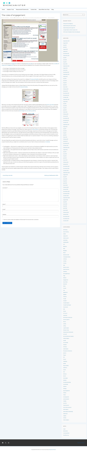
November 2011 (66, 120)
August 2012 (65, 101)
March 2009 (65, 185)
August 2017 (65, 51)
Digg (64, 275)
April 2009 (65, 183)
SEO (64, 371)
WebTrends (65, 413)
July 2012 (64, 103)
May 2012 (64, 107)
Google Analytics (66, 302)
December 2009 (66, 166)
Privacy (64, 359)
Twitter (64, 394)
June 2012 (65, 105)
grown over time (50, 104)
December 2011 (66, 118)
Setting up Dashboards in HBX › (51, 175)
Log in (64, 428)
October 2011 (65, 122)
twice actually (29, 63)
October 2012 (65, 97)
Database (65, 271)
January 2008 (65, 214)
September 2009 (66, 172)
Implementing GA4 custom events (69, 25)
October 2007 (65, 220)
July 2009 (65, 176)
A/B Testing (65, 229)
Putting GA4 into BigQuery (68, 23)
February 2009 (66, 187)
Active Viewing (31, 17)
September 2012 (66, 99)
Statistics (64, 386)
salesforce (65, 367)
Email (3, 209)
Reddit (64, 363)
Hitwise (64, 311)
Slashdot (64, 380)
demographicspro (66, 273)
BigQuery (65, 246)
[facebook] (3, 443)
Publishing (65, 361)
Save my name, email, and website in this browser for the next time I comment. (21, 219)
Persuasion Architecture (67, 350)
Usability (64, 401)
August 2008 (65, 199)
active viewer (35, 129)
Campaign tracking (66, 256)
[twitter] (6, 443)
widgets (64, 415)
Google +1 (65, 300)
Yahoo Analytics (66, 419)
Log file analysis (66, 327)
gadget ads (65, 292)
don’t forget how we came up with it (27, 110)
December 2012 (66, 93)
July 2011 (64, 128)
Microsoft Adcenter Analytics (68, 336)
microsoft (65, 334)
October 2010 (65, 145)
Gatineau (65, 296)
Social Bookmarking (67, 382)
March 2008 (65, 210)
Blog (53, 9)
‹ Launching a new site (7, 175)
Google (64, 298)
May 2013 (64, 82)
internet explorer (66, 319)
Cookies (64, 263)
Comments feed (66, 433)
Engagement (36, 17)
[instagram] (9, 443)
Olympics (65, 344)
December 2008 (66, 191)
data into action (66, 267)
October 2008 (65, 195)
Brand (64, 252)
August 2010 (65, 149)
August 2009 (65, 174)
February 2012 (65, 114)
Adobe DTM (65, 235)
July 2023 (64, 45)
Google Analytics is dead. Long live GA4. (70, 29)
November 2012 (66, 95)
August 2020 (65, 49)
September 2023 (66, 40)
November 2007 (66, 218)
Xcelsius (64, 417)
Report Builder (66, 365)
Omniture (65, 346)
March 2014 (65, 70)
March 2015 (65, 63)
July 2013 (64, 78)
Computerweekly (24, 86)
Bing (64, 248)
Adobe (64, 233)
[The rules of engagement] (18, 17)
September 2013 (66, 74)
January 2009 (65, 189)
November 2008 (66, 193)
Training (64, 392)
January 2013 (65, 91)
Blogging (65, 250)
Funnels (64, 288)
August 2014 (65, 68)
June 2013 (65, 80)
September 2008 (66, 197)
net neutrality (65, 342)
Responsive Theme (81, 442)
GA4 (64, 290)
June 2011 (64, 130)
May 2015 (64, 61)
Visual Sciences (66, 405)
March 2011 (65, 137)
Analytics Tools (10, 9)
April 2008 (65, 208)
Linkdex (64, 323)
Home (3, 9)
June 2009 (65, 178)
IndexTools (65, 315)
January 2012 (65, 116)
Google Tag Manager (67, 304)
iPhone (64, 321)
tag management (66, 390)
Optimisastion (65, 348)
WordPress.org (66, 435)
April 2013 (65, 84)
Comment (5, 187)
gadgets (64, 294)
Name (3, 204)
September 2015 (66, 55)
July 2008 (65, 201)
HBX (40, 17)
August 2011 (65, 126)
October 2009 (65, 170)
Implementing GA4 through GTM (69, 27)
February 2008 (66, 212)
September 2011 (66, 124)
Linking (64, 325)
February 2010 (65, 162)
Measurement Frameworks (22, 9)
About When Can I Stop (44, 9)
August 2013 (65, 76)
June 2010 (65, 153)
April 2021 (65, 47)
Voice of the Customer (67, 407)
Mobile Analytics (66, 338)
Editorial (64, 277)
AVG (64, 244)
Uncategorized (66, 396)
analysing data (65, 242)
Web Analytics (44, 17)
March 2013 (65, 86)
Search (64, 369)
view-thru (65, 403)
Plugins (64, 355)
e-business (47, 141)
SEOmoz (64, 373)
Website (4, 214)
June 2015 (65, 59)
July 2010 (64, 151)
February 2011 (65, 139)
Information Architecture (67, 317)
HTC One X (65, 313)
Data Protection (66, 269)
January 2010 (65, 164)
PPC (64, 357)
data (64, 265)
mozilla (64, 340)
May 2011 (64, 132)
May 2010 (65, 155)
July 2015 (64, 57)
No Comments (51, 17)
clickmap (65, 258)
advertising (65, 240)
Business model (66, 254)
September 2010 (66, 147)
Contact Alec (34, 9)
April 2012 (65, 109)
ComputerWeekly (34, 79)
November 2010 (66, 143)
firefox (64, 286)
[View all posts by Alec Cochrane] (5, 17)
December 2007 (66, 216)
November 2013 (66, 72)
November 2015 (66, 53)
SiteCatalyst (65, 378)
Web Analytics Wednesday (68, 411)
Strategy (64, 388)
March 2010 (65, 160)
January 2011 (65, 141)
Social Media (65, 384)
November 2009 (66, 168)
